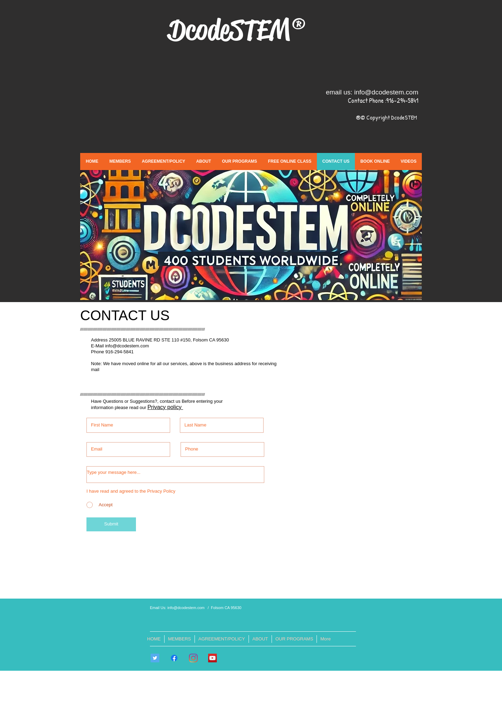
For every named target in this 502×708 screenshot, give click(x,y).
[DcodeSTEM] (212, 658)
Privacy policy (165, 407)
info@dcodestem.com (386, 92)
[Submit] (111, 524)
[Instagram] (193, 658)
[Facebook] (174, 658)
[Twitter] (155, 658)
